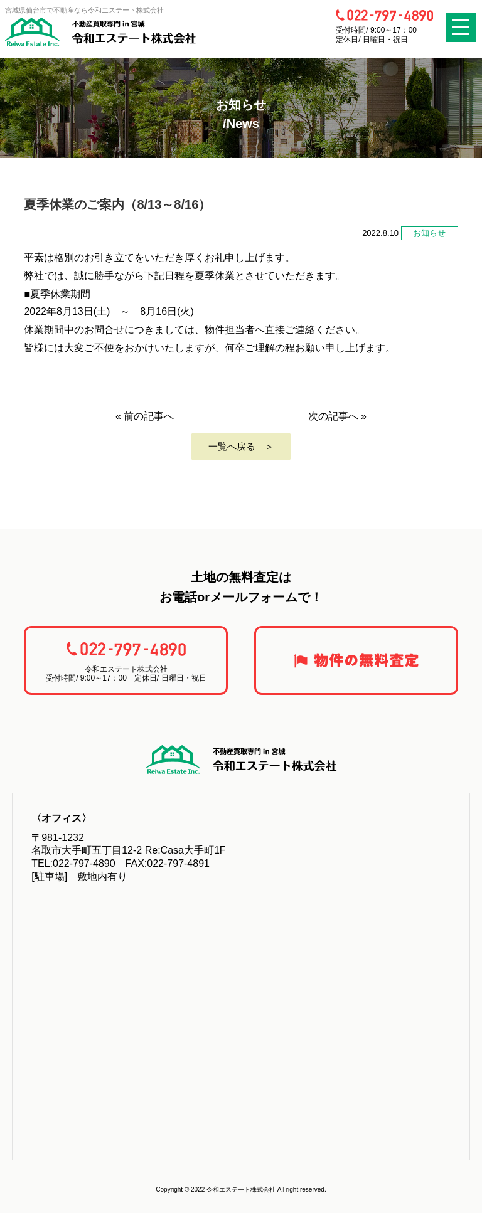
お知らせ (429, 233)
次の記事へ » (337, 416)
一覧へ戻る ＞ (241, 446)
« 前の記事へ (144, 416)
